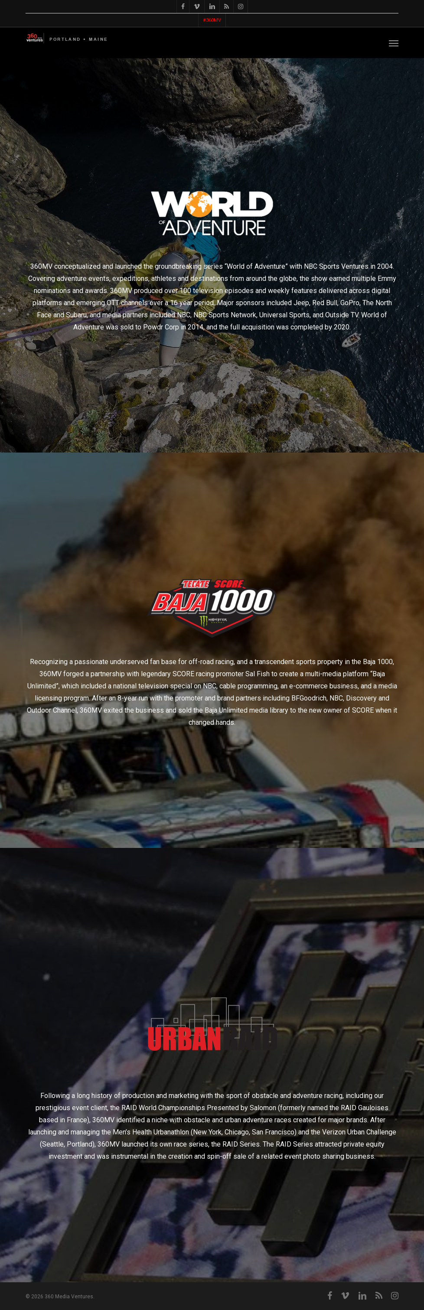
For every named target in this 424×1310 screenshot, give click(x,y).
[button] (393, 43)
